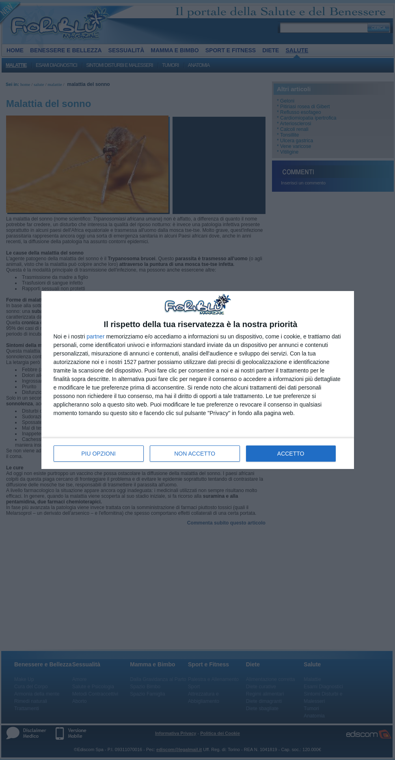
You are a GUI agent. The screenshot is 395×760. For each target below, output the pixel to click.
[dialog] (197, 380)
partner (95, 336)
